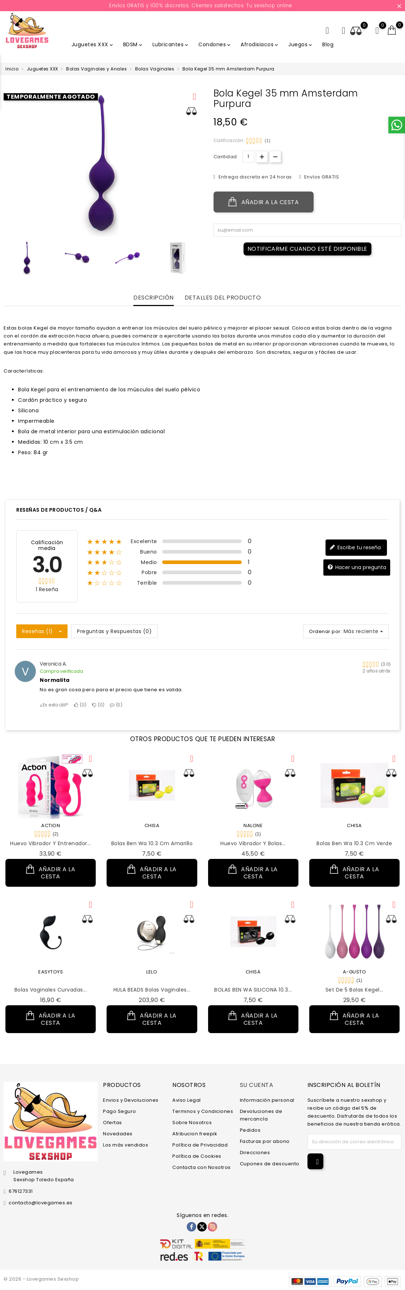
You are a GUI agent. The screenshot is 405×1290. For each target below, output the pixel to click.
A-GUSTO (354, 971)
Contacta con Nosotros (201, 1167)
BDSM (133, 44)
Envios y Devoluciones (131, 1100)
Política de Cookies (196, 1156)
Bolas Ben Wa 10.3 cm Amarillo (152, 843)
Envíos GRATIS (321, 176)
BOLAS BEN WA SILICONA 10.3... (253, 989)
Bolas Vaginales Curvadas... (50, 989)
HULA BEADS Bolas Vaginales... (152, 989)
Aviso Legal (186, 1100)
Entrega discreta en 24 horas (254, 176)
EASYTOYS (50, 971)
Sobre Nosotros (192, 1122)
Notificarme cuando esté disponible (307, 249)
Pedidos (250, 1130)
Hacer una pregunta (356, 567)
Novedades (118, 1133)
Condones (215, 44)
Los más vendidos (125, 1144)
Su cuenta (256, 1085)
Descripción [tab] (153, 298)
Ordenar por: (325, 631)
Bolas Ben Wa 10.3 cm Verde (354, 843)
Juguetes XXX (93, 44)
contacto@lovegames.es (41, 1202)
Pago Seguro (119, 1111)
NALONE (253, 825)
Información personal (267, 1100)
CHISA (152, 825)
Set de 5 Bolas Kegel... (355, 989)
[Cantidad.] (248, 157)
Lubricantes (171, 44)
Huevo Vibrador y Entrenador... (50, 843)
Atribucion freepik (194, 1133)
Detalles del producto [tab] (223, 298)
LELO (151, 971)
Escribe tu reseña (355, 547)
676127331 (21, 1191)
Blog (327, 44)
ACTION (50, 825)
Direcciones (255, 1152)
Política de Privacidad (200, 1144)
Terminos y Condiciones (202, 1111)
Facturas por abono (265, 1141)
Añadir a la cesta (263, 201)
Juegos (300, 44)
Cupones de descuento (270, 1163)
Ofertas (112, 1122)
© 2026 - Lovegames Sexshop (41, 1279)
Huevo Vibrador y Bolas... (253, 843)
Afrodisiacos (260, 44)
